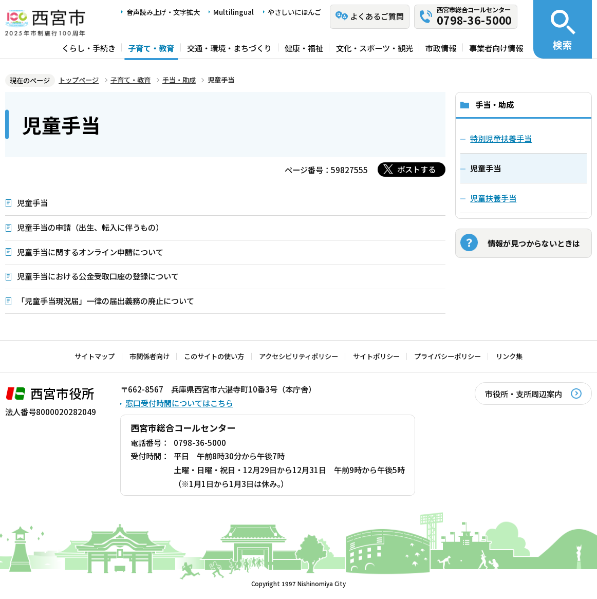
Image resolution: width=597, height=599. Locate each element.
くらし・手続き (89, 47)
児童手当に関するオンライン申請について (90, 251)
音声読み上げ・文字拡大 (163, 12)
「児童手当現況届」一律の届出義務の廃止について (105, 300)
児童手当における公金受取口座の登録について (98, 276)
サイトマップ (94, 356)
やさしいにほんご (294, 12)
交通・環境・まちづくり (229, 47)
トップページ (79, 80)
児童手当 (32, 202)
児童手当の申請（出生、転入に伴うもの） (90, 227)
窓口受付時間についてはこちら (179, 402)
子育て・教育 (151, 47)
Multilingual (233, 12)
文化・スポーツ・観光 (374, 47)
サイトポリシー (376, 356)
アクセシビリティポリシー (298, 356)
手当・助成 (179, 80)
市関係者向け (149, 356)
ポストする (416, 169)
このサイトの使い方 (214, 356)
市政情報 (440, 47)
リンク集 (509, 356)
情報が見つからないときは (534, 243)
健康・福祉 (304, 47)
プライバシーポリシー (447, 356)
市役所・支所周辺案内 (523, 393)
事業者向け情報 (496, 47)
